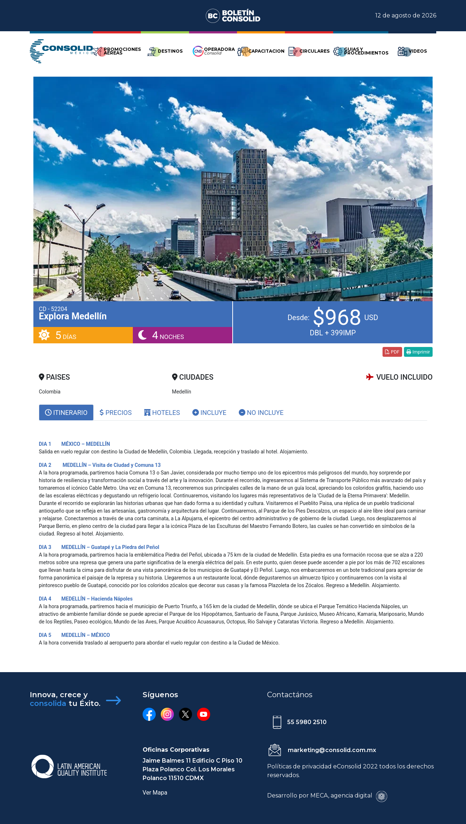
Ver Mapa (155, 792)
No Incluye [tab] (261, 412)
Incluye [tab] (209, 412)
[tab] (66, 412)
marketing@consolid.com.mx (332, 750)
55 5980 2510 (307, 722)
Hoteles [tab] (162, 412)
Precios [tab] (116, 412)
